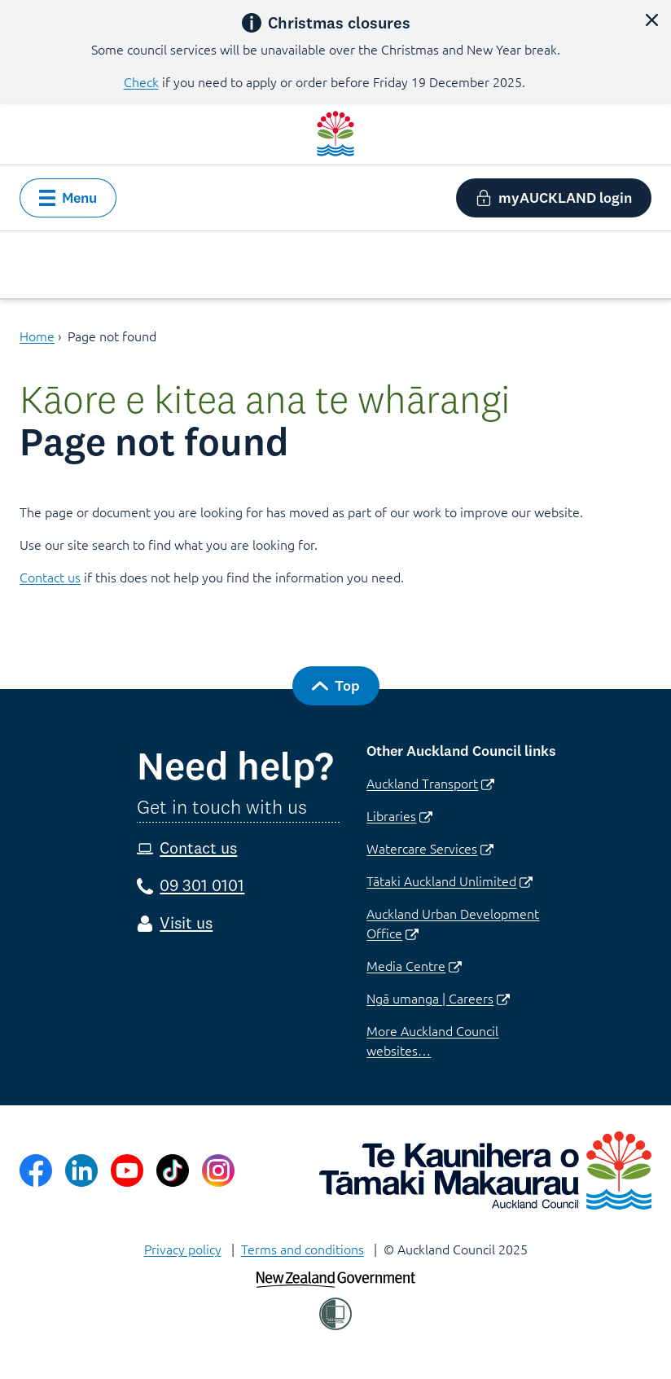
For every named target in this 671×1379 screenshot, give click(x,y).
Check (141, 81)
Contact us (50, 577)
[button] (651, 19)
